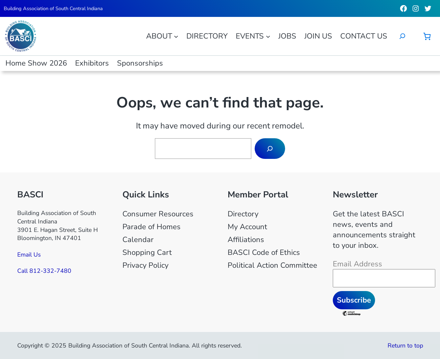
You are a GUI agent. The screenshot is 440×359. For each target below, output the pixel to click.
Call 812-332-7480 (44, 271)
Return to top (405, 345)
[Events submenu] (268, 36)
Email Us (29, 254)
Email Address (357, 264)
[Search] (270, 148)
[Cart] (427, 36)
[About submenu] (176, 36)
